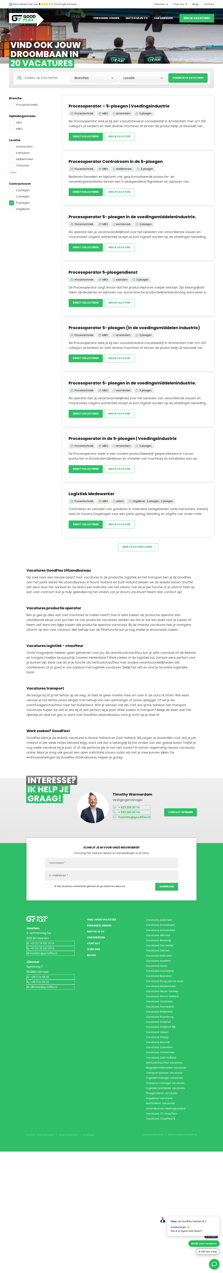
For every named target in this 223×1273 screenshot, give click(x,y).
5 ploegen (23, 203)
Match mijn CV (137, 18)
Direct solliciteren (87, 137)
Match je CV (97, 946)
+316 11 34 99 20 (38, 985)
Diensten (159, 4)
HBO (19, 123)
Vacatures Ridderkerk (161, 1070)
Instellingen (91, 1256)
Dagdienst (23, 209)
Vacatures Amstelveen (162, 934)
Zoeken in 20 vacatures (186, 78)
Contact (209, 4)
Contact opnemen (179, 817)
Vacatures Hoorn (157, 998)
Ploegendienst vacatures (163, 1198)
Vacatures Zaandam (160, 1126)
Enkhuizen (23, 153)
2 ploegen (23, 190)
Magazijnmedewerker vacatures (168, 1158)
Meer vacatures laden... (138, 550)
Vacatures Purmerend (161, 1062)
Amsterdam (24, 147)
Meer (13, 172)
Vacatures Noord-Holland (163, 1046)
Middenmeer (24, 159)
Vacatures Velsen (158, 1102)
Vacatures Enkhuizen (160, 982)
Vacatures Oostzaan (160, 1054)
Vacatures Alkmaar (159, 950)
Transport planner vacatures (166, 1166)
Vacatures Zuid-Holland (162, 1142)
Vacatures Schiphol (159, 1086)
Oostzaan (22, 165)
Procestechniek (27, 105)
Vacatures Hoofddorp (161, 1006)
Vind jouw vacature (103, 926)
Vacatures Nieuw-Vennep (163, 1038)
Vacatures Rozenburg (161, 1078)
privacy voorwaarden (77, 888)
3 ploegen (23, 196)
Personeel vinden (106, 18)
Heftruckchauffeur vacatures (166, 1150)
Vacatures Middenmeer (162, 1030)
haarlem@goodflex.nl (134, 822)
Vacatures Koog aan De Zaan (166, 1022)
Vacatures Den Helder (161, 966)
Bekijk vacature (124, 137)
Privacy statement (69, 1256)
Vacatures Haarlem (159, 990)
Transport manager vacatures (167, 1182)
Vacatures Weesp (158, 1110)
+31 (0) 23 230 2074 (41, 950)
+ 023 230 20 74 (128, 811)
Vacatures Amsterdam (162, 942)
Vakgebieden (163, 18)
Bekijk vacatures (197, 18)
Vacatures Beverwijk (160, 958)
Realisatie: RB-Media (147, 1256)
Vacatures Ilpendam (160, 1014)
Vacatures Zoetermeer (162, 1134)
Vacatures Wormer (159, 1118)
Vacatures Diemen (159, 974)
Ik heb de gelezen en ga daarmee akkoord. (86, 890)
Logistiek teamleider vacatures (167, 1190)
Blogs (195, 4)
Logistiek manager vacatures (166, 1174)
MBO (19, 129)
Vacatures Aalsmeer (160, 926)
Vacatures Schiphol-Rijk (162, 1094)
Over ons (178, 4)
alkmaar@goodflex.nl (43, 995)
